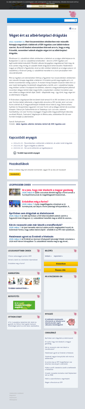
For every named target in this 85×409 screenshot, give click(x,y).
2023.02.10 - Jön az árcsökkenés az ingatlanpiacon (33, 148)
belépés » (48, 256)
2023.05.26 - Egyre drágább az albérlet (28, 146)
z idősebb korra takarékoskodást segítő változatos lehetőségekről (55, 323)
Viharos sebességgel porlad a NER (19, 256)
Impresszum (13, 397)
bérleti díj (46, 124)
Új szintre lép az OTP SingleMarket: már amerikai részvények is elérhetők (58, 363)
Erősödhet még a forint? (16, 263)
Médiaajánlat (13, 400)
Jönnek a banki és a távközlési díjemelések (23, 260)
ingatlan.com (60, 124)
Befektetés (13, 296)
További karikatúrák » (18, 288)
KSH (52, 124)
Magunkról (12, 395)
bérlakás (38, 124)
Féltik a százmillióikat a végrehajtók (57, 379)
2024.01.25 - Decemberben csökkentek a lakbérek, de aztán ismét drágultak (42, 143)
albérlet (31, 124)
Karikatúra (13, 273)
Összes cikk (60, 270)
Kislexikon (61, 264)
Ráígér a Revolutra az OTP (54, 382)
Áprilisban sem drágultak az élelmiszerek (59, 338)
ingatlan (24, 124)
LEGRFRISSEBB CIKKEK (20, 185)
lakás (18, 124)
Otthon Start (15, 317)
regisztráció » (58, 256)
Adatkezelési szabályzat (16, 393)
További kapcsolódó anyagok (28, 153)
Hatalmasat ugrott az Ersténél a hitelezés (59, 353)
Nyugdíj (49, 314)
